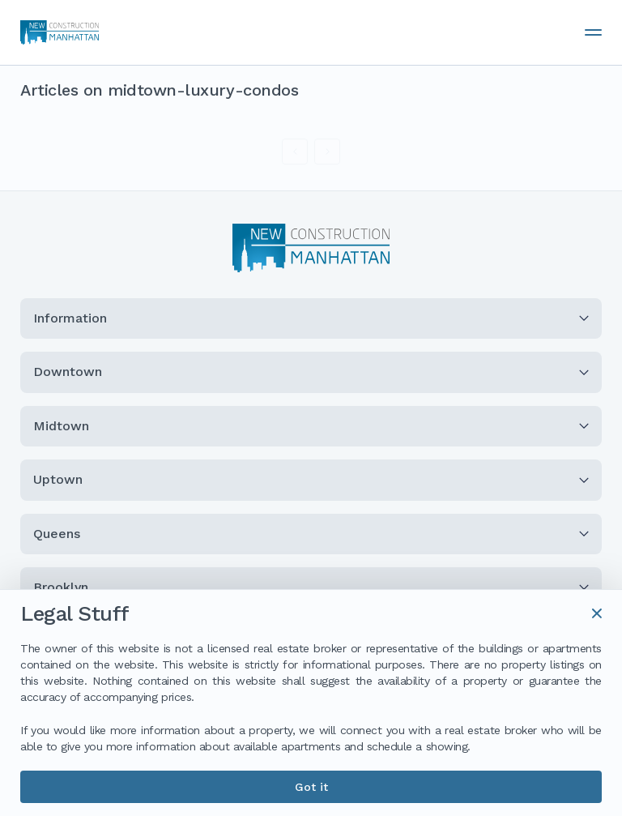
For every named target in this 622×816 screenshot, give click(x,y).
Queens (311, 533)
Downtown (311, 371)
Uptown (311, 479)
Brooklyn (311, 587)
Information (311, 318)
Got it (311, 786)
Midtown (311, 426)
